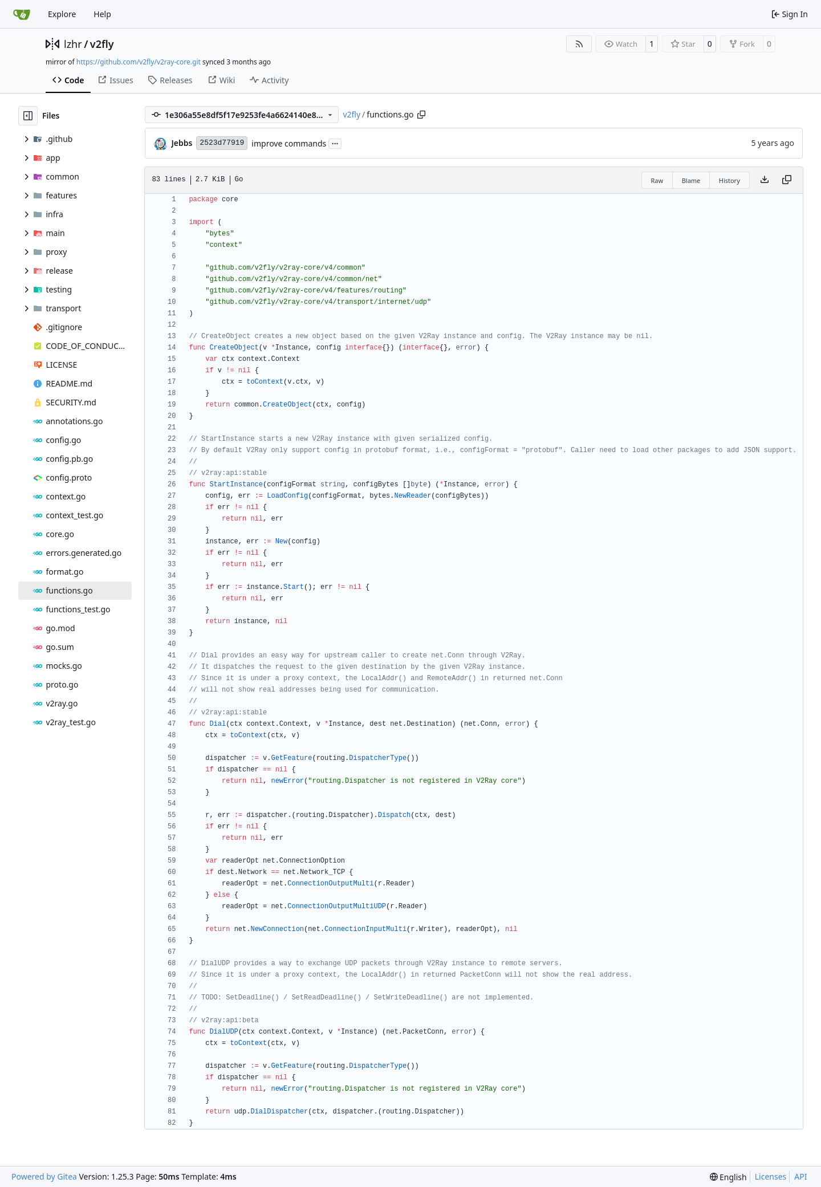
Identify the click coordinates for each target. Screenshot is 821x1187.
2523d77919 (222, 143)
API (800, 1176)
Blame (691, 180)
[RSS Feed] (579, 43)
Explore (62, 14)
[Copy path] (421, 115)
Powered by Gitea (44, 1176)
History (729, 180)
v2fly (102, 44)
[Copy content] (787, 180)
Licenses (771, 1176)
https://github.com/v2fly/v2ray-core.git (138, 62)
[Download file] (764, 180)
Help (102, 14)
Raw (657, 180)
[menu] (728, 1177)
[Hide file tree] (28, 115)
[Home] (22, 14)
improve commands (288, 143)
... (335, 143)
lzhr (73, 44)
